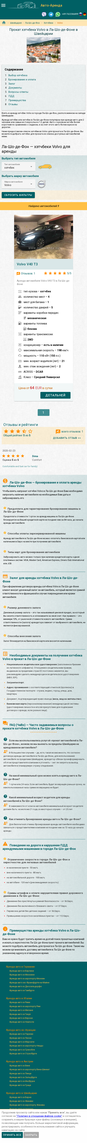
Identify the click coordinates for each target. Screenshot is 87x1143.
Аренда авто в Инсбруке (22, 1081)
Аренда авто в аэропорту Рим (24, 1006)
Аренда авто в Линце (20, 1073)
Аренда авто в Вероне (21, 1018)
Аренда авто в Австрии (19, 1061)
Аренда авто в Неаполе (21, 1022)
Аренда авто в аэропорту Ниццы (26, 1045)
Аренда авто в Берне (20, 1097)
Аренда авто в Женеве (21, 1101)
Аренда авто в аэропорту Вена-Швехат (29, 1069)
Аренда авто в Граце (20, 1085)
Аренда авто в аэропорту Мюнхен (27, 978)
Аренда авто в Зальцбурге (23, 1077)
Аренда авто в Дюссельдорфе (25, 986)
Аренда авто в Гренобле (22, 1049)
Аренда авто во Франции (21, 1029)
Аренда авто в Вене (19, 1065)
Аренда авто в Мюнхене (21, 974)
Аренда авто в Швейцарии (21, 1093)
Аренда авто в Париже (21, 1034)
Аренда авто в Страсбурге (23, 1053)
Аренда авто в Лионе (20, 1038)
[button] (18, 166)
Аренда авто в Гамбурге (21, 990)
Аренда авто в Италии (19, 998)
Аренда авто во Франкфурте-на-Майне (29, 982)
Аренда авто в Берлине (21, 971)
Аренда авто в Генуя (20, 1014)
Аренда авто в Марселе (21, 1042)
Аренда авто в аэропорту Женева (27, 1105)
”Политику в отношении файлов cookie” (39, 1116)
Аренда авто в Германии (20, 966)
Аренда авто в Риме (19, 1002)
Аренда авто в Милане (21, 1010)
